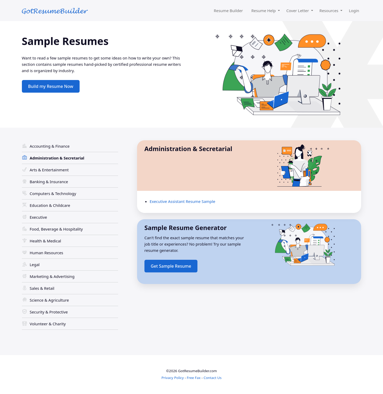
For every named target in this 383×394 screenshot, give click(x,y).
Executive (38, 217)
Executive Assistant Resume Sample (182, 201)
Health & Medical (45, 240)
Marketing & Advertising (52, 276)
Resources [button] (329, 10)
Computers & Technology (53, 193)
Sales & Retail (42, 288)
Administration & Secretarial (57, 158)
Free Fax (193, 377)
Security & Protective (49, 312)
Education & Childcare (50, 205)
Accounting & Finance (50, 146)
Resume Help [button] (264, 10)
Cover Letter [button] (298, 10)
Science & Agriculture (49, 300)
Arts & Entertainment (49, 169)
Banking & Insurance (49, 181)
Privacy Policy (172, 377)
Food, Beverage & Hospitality (56, 229)
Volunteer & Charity (48, 323)
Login (354, 10)
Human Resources (46, 252)
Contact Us (212, 377)
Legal (35, 264)
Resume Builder (228, 10)
